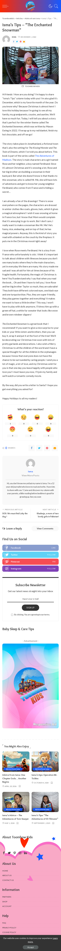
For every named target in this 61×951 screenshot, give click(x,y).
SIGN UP (30, 607)
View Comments (45, 528)
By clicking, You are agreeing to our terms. (32, 614)
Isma (14, 37)
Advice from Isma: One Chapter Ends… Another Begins (14, 778)
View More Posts (30, 475)
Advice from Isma (13, 769)
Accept (30, 947)
